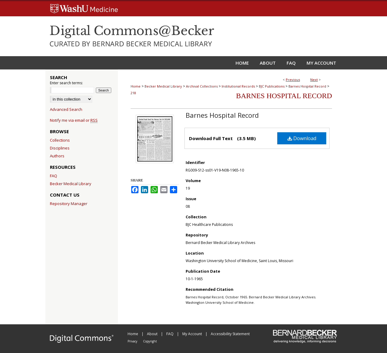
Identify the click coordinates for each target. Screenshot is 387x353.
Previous (293, 79)
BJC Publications (272, 86)
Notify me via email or (74, 120)
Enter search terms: (66, 82)
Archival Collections (202, 86)
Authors (57, 156)
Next (314, 79)
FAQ (53, 175)
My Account (192, 333)
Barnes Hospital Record (307, 86)
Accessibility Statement (230, 333)
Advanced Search (66, 109)
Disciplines (60, 148)
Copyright (150, 341)
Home (136, 86)
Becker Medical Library (163, 86)
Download (302, 138)
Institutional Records (238, 86)
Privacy (133, 341)
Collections (60, 140)
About (152, 333)
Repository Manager (68, 203)
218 (133, 93)
